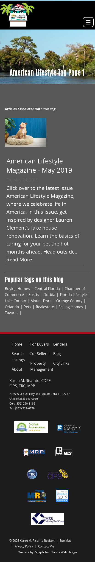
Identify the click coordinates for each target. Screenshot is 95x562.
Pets (27, 306)
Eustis (33, 294)
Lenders (60, 344)
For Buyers (39, 344)
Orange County (69, 300)
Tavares (11, 312)
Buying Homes (17, 288)
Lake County (15, 300)
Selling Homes (71, 306)
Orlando (12, 306)
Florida (49, 294)
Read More (19, 259)
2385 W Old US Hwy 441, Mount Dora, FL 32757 (39, 394)
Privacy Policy (23, 546)
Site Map (66, 540)
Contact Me (46, 546)
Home (17, 344)
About (17, 369)
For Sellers (39, 353)
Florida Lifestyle (73, 294)
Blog (57, 353)
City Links (61, 363)
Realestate (45, 306)
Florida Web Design (64, 552)
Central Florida (47, 288)
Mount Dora (41, 300)
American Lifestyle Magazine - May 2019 (39, 165)
